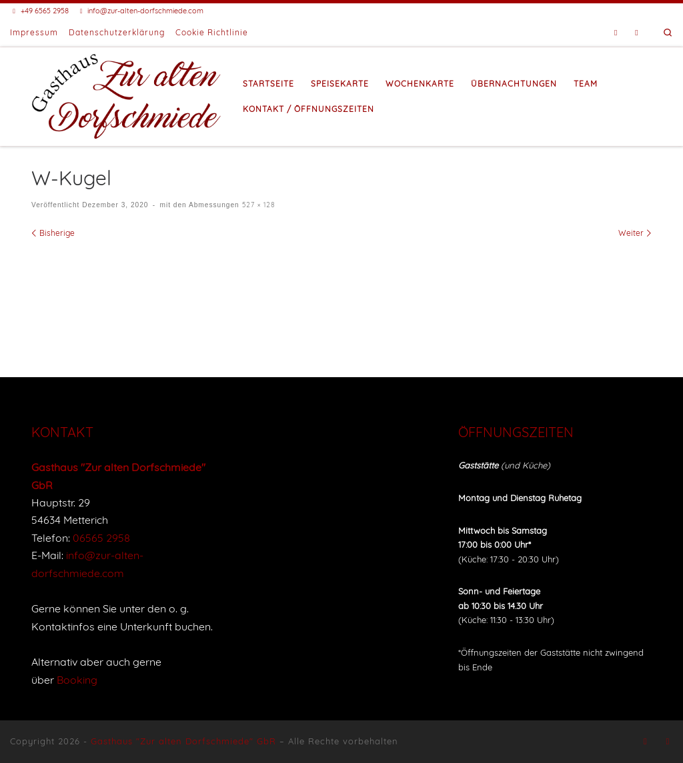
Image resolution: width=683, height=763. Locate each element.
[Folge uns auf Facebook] (616, 33)
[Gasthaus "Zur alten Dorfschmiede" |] (127, 95)
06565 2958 (101, 537)
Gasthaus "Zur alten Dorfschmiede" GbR (183, 741)
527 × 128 (257, 205)
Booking (77, 679)
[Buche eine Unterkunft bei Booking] (637, 33)
